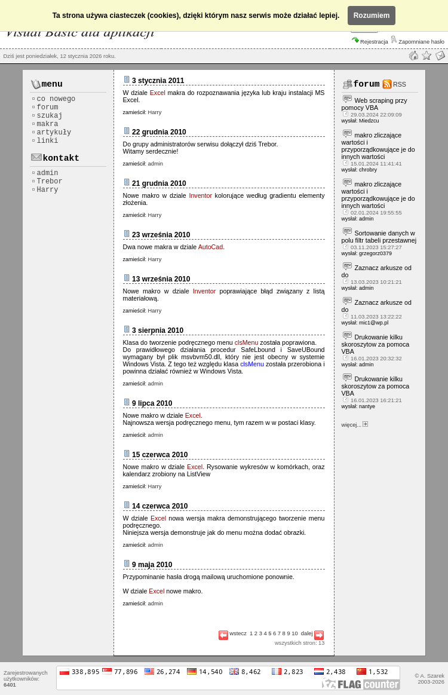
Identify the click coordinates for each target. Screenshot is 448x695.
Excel (159, 92)
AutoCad (210, 246)
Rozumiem (372, 15)
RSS (399, 84)
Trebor (47, 181)
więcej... (355, 425)
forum (45, 107)
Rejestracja (370, 42)
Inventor (200, 195)
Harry (45, 190)
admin (45, 173)
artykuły (51, 132)
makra (45, 124)
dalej (312, 633)
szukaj (47, 116)
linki (45, 141)
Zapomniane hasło (417, 42)
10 (294, 633)
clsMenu (247, 342)
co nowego (53, 99)
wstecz (233, 633)
